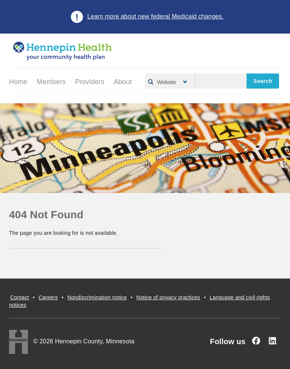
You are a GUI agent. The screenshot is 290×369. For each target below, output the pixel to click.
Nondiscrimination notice (96, 297)
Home (18, 82)
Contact (19, 297)
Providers (90, 82)
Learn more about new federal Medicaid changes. (155, 16)
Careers (48, 297)
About (123, 82)
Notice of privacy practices (168, 297)
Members (51, 82)
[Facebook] (256, 340)
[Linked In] (272, 340)
